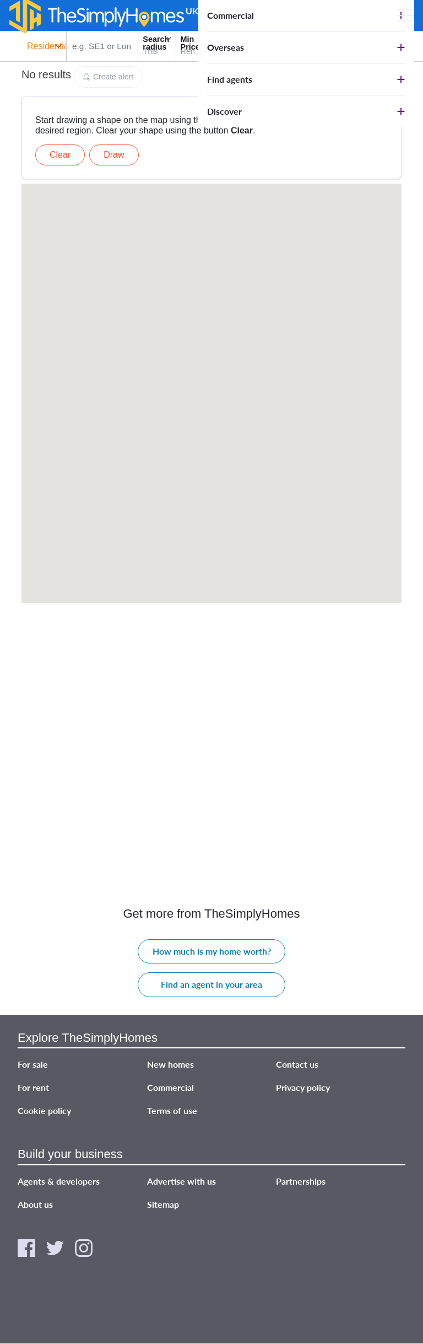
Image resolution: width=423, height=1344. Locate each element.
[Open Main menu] (405, 15)
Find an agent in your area (211, 984)
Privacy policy (303, 1087)
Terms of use (172, 1110)
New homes (170, 1064)
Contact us (297, 1064)
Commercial (230, 15)
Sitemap (163, 1204)
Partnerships (301, 1181)
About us (35, 1204)
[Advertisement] (211, 113)
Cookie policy (44, 1110)
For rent (33, 1087)
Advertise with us (181, 1181)
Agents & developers (59, 1181)
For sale (33, 1064)
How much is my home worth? (212, 951)
